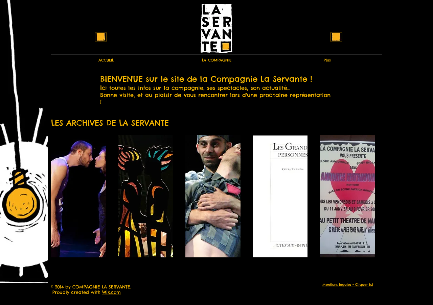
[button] (78, 196)
